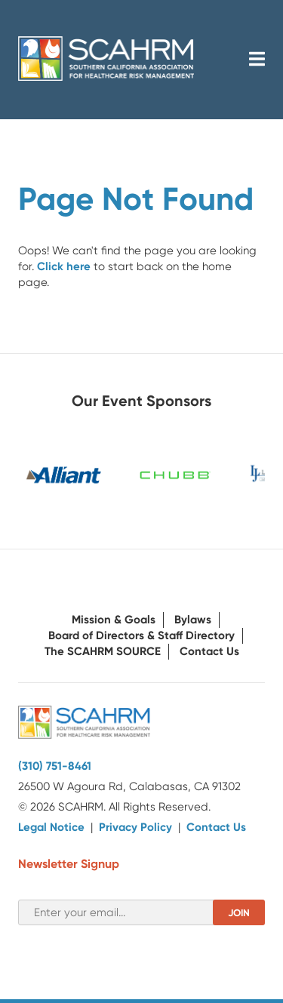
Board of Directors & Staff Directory (141, 635)
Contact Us (209, 651)
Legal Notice (51, 827)
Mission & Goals (113, 619)
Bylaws (192, 619)
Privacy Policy (135, 827)
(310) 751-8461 (54, 766)
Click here (64, 266)
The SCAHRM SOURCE (103, 651)
